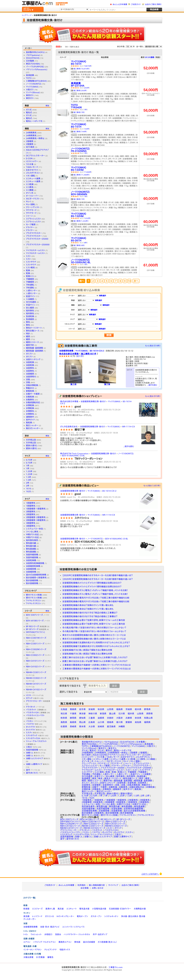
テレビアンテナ (50, 950)
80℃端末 (30, 147)
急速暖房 (30, 319)
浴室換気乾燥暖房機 (35, 563)
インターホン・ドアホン (32, 950)
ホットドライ (34, 727)
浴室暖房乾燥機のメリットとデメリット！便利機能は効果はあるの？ (91, 583)
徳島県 (110, 722)
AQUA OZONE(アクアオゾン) (106, 755)
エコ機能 (30, 190)
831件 (80, 356)
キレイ (28, 202)
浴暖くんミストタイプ (38, 758)
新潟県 (103, 713)
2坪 (27, 483)
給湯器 (26, 909)
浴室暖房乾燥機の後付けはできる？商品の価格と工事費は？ (89, 613)
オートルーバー (32, 196)
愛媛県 (128, 722)
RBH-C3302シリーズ (38, 655)
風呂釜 (61, 909)
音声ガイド (30, 420)
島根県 (73, 722)
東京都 (82, 713)
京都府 (110, 718)
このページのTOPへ (151, 873)
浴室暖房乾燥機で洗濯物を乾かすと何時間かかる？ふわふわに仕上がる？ (96, 642)
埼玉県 (64, 713)
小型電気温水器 (99, 909)
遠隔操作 (30, 417)
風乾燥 (29, 423)
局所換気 (30, 311)
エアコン (26, 942)
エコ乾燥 (30, 184)
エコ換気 (30, 187)
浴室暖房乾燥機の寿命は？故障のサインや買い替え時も (88, 605)
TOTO (29, 78)
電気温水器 (84, 909)
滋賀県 (101, 718)
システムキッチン (111, 916)
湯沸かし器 (50, 909)
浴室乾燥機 (31, 560)
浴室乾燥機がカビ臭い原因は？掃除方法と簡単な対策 (87, 650)
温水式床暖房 (89, 942)
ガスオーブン (96, 916)
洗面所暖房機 (32, 555)
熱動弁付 (30, 388)
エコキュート (71, 909)
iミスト (33, 695)
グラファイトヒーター (38, 701)
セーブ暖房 (31, 224)
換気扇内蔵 (31, 543)
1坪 (27, 466)
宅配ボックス (64, 950)
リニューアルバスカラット (102, 834)
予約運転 (30, 285)
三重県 (91, 718)
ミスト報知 (30, 268)
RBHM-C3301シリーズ (92, 826)
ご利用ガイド (136, 4)
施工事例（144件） (80, 131)
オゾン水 (29, 193)
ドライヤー (30, 227)
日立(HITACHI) (33, 58)
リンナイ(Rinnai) (33, 92)
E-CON (29, 158)
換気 (28, 322)
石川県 (121, 713)
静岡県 (73, 718)
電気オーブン (82, 916)
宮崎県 (101, 726)
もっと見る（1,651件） (152, 486)
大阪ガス (30, 90)
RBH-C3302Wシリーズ (71, 824)
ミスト (28, 256)
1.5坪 (28, 477)
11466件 (87, 172)
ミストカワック (35, 735)
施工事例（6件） (79, 245)
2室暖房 (29, 141)
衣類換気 (30, 411)
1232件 (87, 218)
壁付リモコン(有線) (34, 595)
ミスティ (33, 733)
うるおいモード (32, 167)
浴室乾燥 (30, 362)
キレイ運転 (30, 204)
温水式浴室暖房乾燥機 (36, 575)
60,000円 (150, 175)
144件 (86, 129)
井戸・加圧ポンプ (100, 934)
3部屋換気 (30, 523)
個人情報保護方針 (97, 885)
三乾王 (31, 747)
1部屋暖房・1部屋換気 (36, 509)
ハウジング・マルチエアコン (44, 942)
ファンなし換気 (32, 532)
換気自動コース (33, 331)
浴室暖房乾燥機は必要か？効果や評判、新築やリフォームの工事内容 (93, 620)
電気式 (29, 113)
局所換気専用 (32, 540)
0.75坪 (29, 460)
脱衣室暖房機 (32, 580)
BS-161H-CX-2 (97, 351)
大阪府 (119, 718)
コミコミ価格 (149, 57)
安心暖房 (30, 308)
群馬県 (147, 709)
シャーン (29, 216)
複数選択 (102, 295)
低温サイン (30, 296)
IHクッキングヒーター (65, 916)
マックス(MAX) (32, 87)
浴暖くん (33, 753)
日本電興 (30, 61)
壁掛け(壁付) (31, 446)
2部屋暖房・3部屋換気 (36, 520)
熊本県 (82, 726)
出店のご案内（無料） (153, 4)
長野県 (149, 713)
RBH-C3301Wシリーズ (93, 821)
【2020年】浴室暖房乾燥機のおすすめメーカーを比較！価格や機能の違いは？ (97, 575)
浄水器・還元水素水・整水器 (133, 916)
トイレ (25, 934)
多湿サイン (30, 305)
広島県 (91, 722)
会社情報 (84, 888)
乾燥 (28, 270)
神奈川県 (92, 713)
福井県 (131, 713)
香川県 (119, 722)
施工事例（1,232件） (81, 221)
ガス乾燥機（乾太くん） (107, 942)
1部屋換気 (30, 503)
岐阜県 (64, 718)
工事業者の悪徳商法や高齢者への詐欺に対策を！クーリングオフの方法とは (96, 665)
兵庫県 (128, 718)
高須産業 (30, 75)
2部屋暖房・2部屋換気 (36, 517)
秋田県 (101, 709)
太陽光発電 (28, 957)
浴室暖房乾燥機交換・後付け (93, 401)
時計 (28, 334)
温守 (31, 770)
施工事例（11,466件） (81, 175)
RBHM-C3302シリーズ (116, 826)
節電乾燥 (30, 391)
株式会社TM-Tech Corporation (74, 454)
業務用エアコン (65, 942)
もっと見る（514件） (153, 346)
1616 (28, 489)
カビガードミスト (33, 199)
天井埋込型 (31, 440)
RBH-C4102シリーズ (38, 667)
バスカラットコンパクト (70, 832)
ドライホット (34, 707)
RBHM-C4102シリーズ (94, 828)
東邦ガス (30, 95)
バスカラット (35, 710)
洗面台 (58, 934)
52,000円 (150, 68)
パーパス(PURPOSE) (35, 67)
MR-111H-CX (128, 427)
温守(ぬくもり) (34, 773)
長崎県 (73, 726)
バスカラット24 (36, 712)
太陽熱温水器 (140, 909)
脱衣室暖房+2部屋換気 (36, 578)
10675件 (87, 66)
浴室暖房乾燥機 (33, 566)
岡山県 (82, 722)
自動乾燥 (30, 397)
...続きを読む (152, 385)
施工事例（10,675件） (81, 68)
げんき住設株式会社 (69, 427)
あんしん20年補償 (120, 4)
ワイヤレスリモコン (33, 601)
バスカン (34, 721)
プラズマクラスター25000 (37, 239)
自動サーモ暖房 (33, 394)
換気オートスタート (34, 328)
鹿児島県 (111, 726)
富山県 (112, 713)
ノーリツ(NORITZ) (33, 84)
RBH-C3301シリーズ (38, 644)
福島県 (119, 709)
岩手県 (82, 709)
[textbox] (117, 9)
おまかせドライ (32, 170)
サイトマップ (113, 885)
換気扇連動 (31, 549)
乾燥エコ (30, 276)
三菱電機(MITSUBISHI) (36, 81)
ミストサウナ (31, 262)
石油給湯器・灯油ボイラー (120, 909)
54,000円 (150, 90)
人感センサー (32, 291)
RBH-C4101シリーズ (38, 661)
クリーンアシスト (33, 207)
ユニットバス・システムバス (73, 927)
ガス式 (29, 110)
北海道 (64, 709)
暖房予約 (30, 345)
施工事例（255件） (80, 90)
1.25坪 (29, 471)
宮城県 (91, 709)
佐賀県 (64, 726)
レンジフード (37, 916)
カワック (33, 698)
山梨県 (140, 713)
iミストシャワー (32, 161)
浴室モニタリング (33, 359)
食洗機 (26, 916)
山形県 (110, 709)
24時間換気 (31, 133)
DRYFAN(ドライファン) (70, 821)
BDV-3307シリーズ (37, 615)
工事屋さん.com (115, 967)
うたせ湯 (29, 164)
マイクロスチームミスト (35, 250)
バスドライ (32, 724)
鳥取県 (64, 722)
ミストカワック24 (36, 738)
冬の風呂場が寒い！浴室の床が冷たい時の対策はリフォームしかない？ (94, 628)
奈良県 (138, 718)
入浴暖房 (30, 299)
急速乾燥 (30, 316)
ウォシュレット (36, 934)
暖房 (28, 336)
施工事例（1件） (79, 199)
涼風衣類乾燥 (32, 385)
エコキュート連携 (33, 179)
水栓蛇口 (48, 934)
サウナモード (31, 210)
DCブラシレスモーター (35, 156)
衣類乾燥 (30, 405)
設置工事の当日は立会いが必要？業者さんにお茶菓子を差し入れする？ (95, 657)
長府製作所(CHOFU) (35, 52)
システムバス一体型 (34, 529)
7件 (85, 109)
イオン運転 (30, 176)
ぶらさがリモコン (33, 173)
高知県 (138, 722)
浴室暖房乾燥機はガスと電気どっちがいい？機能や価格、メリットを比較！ (95, 590)
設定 (114, 685)
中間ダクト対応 (32, 535)
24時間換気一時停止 (35, 138)
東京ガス (30, 98)
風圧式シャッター (33, 428)
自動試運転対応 (33, 402)
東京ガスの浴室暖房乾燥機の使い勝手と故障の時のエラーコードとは (94, 635)
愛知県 (82, 718)
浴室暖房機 (31, 569)
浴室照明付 (31, 377)
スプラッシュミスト (33, 219)
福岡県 (147, 722)
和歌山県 (148, 718)
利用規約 (81, 885)
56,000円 (150, 110)
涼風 (28, 379)
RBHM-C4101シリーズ (71, 828)
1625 (28, 491)
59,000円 (150, 154)
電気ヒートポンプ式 (34, 121)
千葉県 (73, 713)
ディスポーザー (29, 919)
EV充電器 (40, 957)
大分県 (91, 726)
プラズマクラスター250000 (38, 245)
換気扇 (77, 942)
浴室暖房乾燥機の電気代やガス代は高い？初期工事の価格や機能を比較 (95, 598)
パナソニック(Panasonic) (36, 69)
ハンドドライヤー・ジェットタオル (77, 934)
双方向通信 (31, 302)
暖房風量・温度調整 (34, 348)
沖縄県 (121, 726)
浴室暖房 (30, 374)
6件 (85, 242)
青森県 (73, 709)
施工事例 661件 (88, 354)
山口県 (101, 722)
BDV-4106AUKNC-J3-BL (73, 456)
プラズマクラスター (34, 233)
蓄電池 (50, 957)
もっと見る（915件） (153, 396)
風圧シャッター (32, 425)
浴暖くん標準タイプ (37, 764)
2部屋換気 (30, 512)
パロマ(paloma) (33, 55)
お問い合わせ (97, 888)
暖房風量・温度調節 (34, 351)
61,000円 (150, 265)
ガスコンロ (49, 916)
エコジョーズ (37, 909)
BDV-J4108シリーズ (38, 621)
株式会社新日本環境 (69, 354)
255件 (86, 88)
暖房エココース (32, 342)
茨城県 (128, 709)
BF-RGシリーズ (36, 626)
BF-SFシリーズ (36, 629)
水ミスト (29, 354)
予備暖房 (30, 279)
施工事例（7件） (79, 112)
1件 (85, 153)
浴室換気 (30, 368)
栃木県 (138, 709)
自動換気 (30, 400)
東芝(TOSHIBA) (33, 64)
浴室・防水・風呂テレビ (50, 927)
